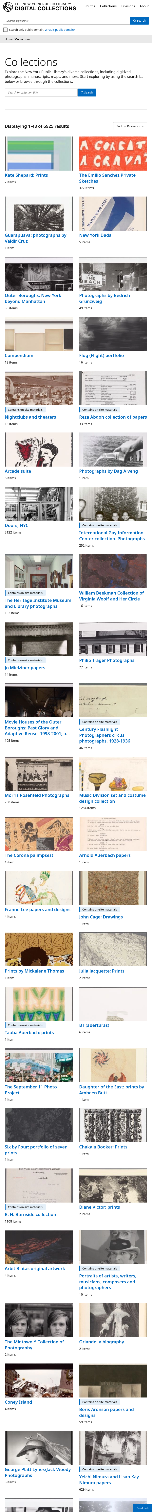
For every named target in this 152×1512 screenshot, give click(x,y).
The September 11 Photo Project (31, 1090)
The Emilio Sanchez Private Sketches (107, 178)
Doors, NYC (16, 525)
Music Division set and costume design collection (112, 798)
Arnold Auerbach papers (105, 855)
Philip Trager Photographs (106, 660)
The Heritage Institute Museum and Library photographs (38, 603)
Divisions (128, 6)
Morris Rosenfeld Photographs (37, 795)
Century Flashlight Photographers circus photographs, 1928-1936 (104, 735)
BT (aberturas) (94, 1025)
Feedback (143, 1508)
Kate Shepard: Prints (26, 175)
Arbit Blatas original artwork (35, 1268)
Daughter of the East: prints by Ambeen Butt (111, 1090)
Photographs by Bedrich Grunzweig (104, 298)
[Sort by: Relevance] (130, 126)
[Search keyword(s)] (66, 21)
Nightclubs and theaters (30, 417)
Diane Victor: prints (99, 1207)
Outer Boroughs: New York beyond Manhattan (33, 298)
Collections (108, 6)
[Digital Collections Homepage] (39, 7)
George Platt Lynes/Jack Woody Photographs (38, 1472)
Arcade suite (18, 471)
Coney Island (18, 1402)
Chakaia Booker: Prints (103, 1147)
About (144, 6)
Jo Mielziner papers (25, 667)
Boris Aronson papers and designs (106, 1412)
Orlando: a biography (101, 1342)
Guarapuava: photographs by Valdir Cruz (35, 238)
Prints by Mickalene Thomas (34, 971)
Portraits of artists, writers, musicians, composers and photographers (107, 1281)
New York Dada (95, 235)
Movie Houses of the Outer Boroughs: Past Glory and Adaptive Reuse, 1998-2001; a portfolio (35, 730)
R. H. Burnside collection (30, 1214)
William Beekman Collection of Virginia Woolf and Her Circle (111, 596)
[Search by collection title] (41, 92)
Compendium (19, 355)
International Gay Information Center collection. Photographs (112, 535)
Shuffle (90, 6)
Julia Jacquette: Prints (101, 971)
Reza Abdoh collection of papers (113, 417)
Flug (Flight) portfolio (101, 355)
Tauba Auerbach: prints (29, 1032)
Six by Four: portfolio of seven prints (36, 1150)
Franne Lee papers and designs (37, 909)
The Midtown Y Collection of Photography (34, 1345)
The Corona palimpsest (29, 855)
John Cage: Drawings (101, 917)
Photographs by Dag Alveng (108, 471)
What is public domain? (60, 30)
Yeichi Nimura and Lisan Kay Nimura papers (109, 1479)
